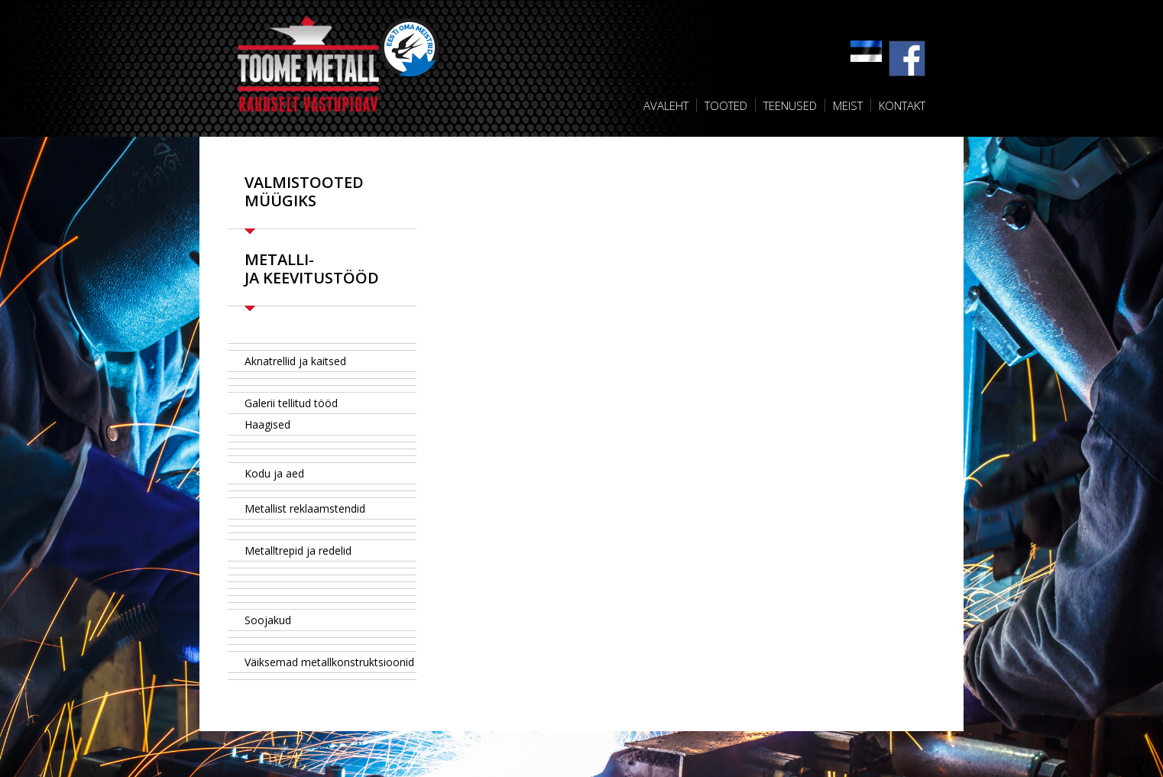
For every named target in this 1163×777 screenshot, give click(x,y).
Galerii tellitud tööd (291, 403)
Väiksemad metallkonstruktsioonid (329, 662)
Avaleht (665, 105)
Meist (848, 105)
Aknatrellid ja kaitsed (295, 361)
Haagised (267, 424)
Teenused (790, 105)
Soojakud (268, 620)
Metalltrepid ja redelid (298, 550)
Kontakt (902, 105)
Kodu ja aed (274, 473)
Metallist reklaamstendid (305, 508)
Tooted (726, 105)
